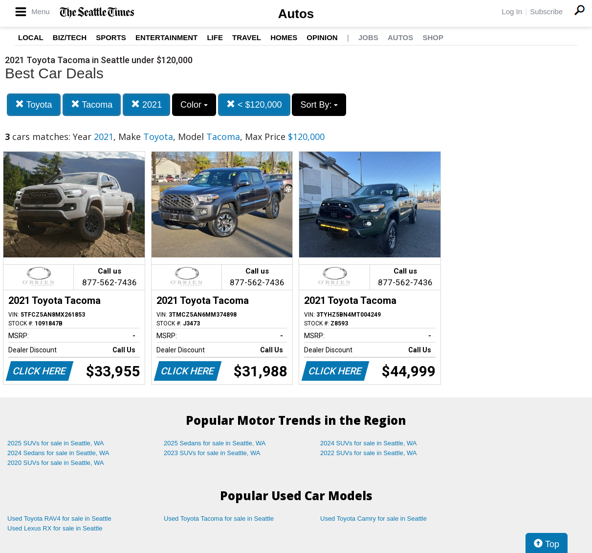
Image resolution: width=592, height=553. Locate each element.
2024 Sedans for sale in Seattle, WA (58, 453)
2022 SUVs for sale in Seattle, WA (368, 453)
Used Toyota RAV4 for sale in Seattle (59, 518)
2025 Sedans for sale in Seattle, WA (214, 443)
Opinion (322, 37)
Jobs (368, 37)
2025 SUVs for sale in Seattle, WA (55, 443)
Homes (283, 37)
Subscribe (546, 11)
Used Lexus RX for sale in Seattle (54, 528)
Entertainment (166, 37)
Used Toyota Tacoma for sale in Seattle (219, 518)
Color (194, 105)
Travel (246, 37)
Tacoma (92, 104)
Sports (111, 37)
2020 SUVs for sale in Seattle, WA (55, 462)
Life (215, 37)
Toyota (33, 104)
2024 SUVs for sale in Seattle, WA (368, 443)
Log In (512, 11)
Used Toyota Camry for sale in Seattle (373, 518)
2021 (146, 104)
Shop (432, 37)
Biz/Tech (70, 37)
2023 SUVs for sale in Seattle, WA (212, 453)
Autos (296, 13)
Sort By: (319, 105)
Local (31, 37)
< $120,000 (254, 104)
